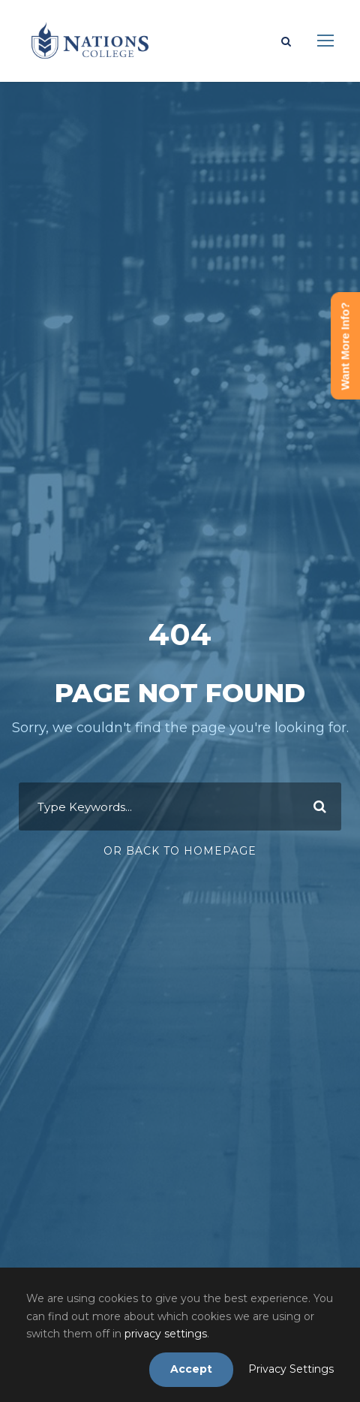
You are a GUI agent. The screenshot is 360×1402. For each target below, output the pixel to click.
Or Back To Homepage (180, 851)
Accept (191, 1369)
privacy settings (165, 1333)
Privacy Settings (291, 1369)
